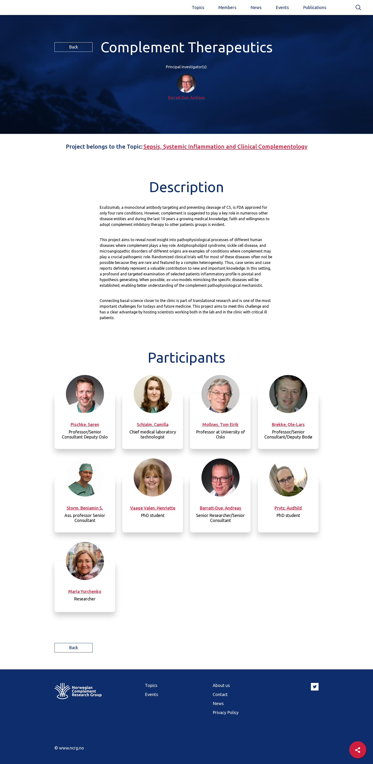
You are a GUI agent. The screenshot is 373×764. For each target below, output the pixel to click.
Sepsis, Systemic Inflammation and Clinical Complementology (225, 146)
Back (73, 46)
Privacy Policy (226, 712)
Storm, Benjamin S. (85, 508)
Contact (220, 694)
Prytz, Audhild (288, 508)
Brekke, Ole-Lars (288, 424)
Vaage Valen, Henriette (152, 508)
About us (221, 685)
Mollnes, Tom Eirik (220, 424)
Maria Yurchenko (84, 591)
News (255, 7)
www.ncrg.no (71, 747)
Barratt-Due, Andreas (186, 97)
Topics (198, 7)
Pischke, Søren (85, 424)
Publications (314, 7)
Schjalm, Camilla (152, 424)
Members (227, 7)
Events (282, 7)
